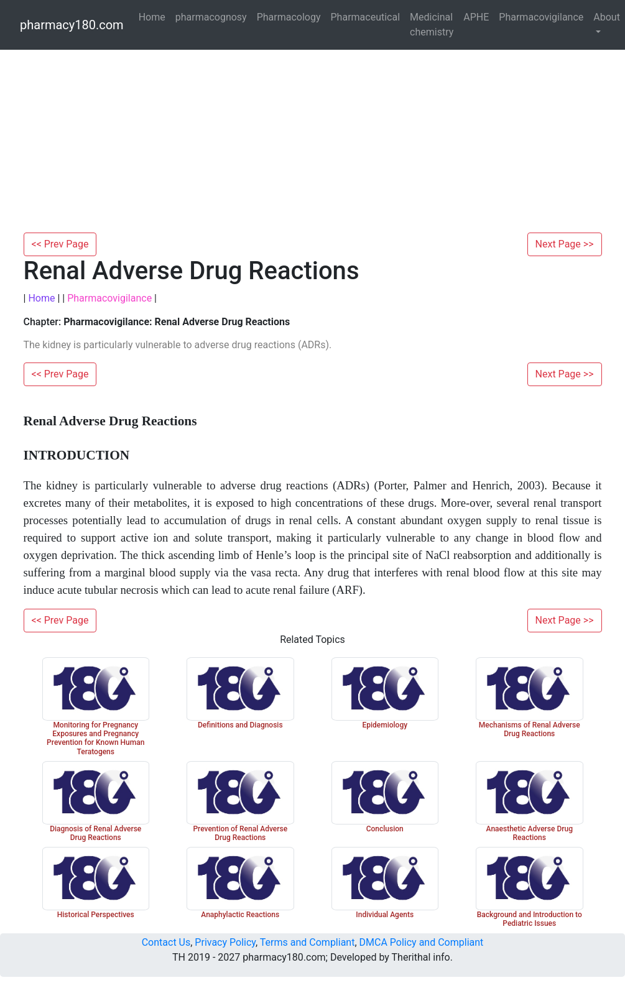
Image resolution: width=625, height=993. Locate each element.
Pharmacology (289, 17)
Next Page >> (564, 244)
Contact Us (166, 942)
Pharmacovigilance (541, 17)
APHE (476, 17)
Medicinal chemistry (431, 24)
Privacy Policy (225, 942)
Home (152, 17)
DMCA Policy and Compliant (421, 942)
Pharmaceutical (365, 17)
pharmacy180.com (72, 24)
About (606, 17)
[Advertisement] (313, 139)
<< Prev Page (60, 244)
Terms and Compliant (307, 942)
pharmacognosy (211, 17)
